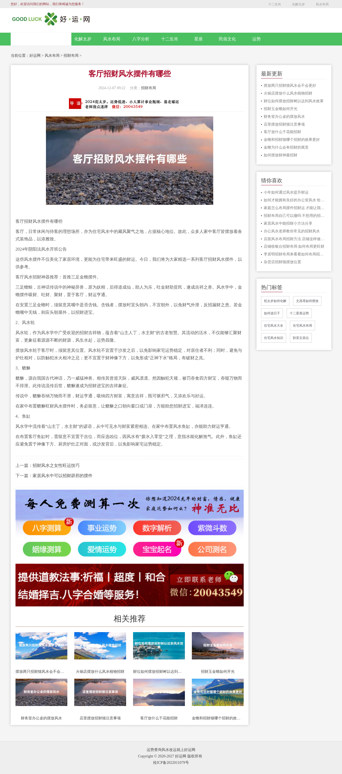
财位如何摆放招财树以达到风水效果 (159, 672)
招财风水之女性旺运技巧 (56, 465)
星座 (198, 39)
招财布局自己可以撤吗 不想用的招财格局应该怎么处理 (295, 216)
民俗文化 (227, 39)
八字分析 (140, 39)
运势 (256, 39)
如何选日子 (272, 313)
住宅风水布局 (302, 325)
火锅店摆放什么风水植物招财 (100, 672)
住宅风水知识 (273, 338)
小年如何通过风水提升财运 (286, 192)
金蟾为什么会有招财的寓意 (286, 147)
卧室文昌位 (301, 338)
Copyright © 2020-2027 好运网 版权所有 (170, 756)
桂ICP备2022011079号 (171, 763)
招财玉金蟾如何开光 (218, 672)
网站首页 (41, 39)
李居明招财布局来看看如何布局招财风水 (295, 254)
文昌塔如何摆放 (307, 301)
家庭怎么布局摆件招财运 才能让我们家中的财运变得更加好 (295, 208)
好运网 (35, 56)
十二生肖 (274, 4)
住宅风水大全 (273, 325)
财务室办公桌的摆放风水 (41, 718)
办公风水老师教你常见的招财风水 (292, 231)
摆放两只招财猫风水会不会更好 (41, 672)
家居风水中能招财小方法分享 (288, 223)
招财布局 (71, 56)
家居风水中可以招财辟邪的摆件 (62, 475)
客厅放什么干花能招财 (159, 718)
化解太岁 (298, 4)
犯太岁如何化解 (275, 301)
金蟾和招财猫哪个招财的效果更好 (218, 718)
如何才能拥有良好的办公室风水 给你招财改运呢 (295, 200)
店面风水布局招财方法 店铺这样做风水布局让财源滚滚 (295, 239)
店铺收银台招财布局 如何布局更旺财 (294, 246)
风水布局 (322, 4)
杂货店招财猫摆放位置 (282, 262)
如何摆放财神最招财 (280, 155)
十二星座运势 (299, 313)
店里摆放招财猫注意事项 (100, 718)
